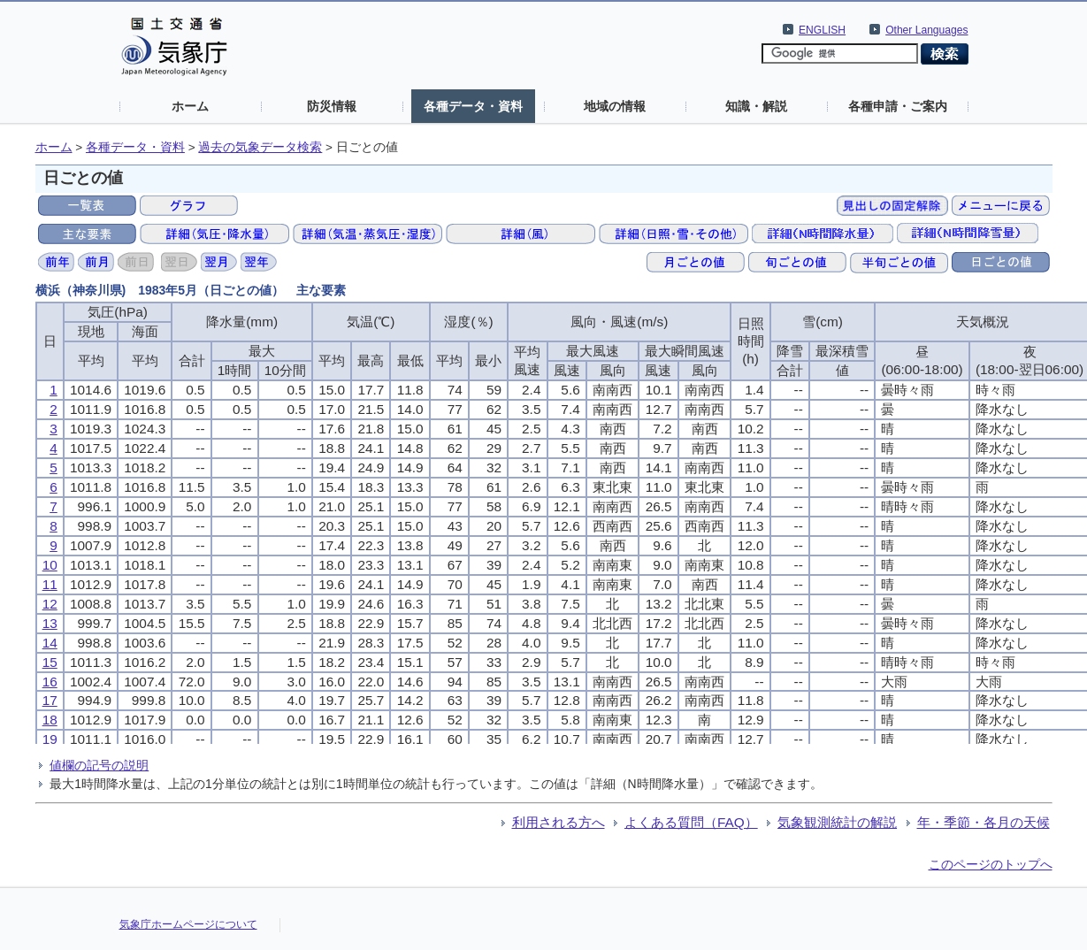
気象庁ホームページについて (188, 924)
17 (49, 700)
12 (49, 603)
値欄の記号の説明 (99, 765)
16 (49, 681)
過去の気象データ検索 (260, 147)
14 (49, 642)
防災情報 (331, 106)
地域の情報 (615, 106)
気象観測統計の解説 (837, 822)
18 (49, 719)
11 (49, 584)
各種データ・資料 (473, 106)
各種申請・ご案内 (897, 106)
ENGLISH (822, 30)
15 (49, 662)
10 (49, 564)
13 (49, 623)
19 (49, 739)
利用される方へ (558, 822)
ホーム (190, 106)
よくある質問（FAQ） (691, 822)
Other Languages (926, 30)
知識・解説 (756, 106)
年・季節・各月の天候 (983, 822)
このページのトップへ (991, 864)
